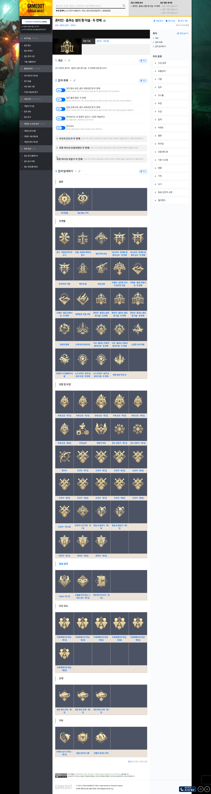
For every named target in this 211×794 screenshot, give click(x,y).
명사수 (64, 471)
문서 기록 (182, 21)
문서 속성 (170, 21)
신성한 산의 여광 (137, 345)
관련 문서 (158, 21)
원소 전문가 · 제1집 (119, 443)
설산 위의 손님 (101, 254)
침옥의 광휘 (64, 345)
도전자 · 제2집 (101, 471)
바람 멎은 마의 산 (119, 375)
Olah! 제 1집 (64, 596)
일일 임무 (63, 564)
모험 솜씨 (83, 443)
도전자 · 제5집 (64, 498)
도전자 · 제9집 (138, 498)
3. (56, 171)
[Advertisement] (101, 34)
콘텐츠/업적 (64, 26)
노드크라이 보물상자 (72, 11)
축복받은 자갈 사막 (82, 314)
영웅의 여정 (101, 443)
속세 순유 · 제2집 (82, 416)
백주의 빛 (83, 284)
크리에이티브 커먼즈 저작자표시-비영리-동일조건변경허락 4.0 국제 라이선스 (98, 774)
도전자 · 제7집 (101, 498)
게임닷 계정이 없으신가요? (31, 26)
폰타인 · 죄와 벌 (103, 41)
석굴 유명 (101, 284)
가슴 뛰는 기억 (82, 213)
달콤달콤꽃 (107, 11)
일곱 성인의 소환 (82, 753)
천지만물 (64, 213)
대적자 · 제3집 (101, 556)
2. (56, 80)
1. (56, 60)
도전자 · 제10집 (64, 527)
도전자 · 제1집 (82, 471)
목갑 (83, 11)
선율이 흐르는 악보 (101, 753)
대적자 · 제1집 (64, 556)
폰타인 (73, 26)
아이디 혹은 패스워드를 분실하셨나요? (34, 29)
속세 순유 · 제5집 (138, 416)
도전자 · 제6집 (82, 498)
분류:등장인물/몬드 (94, 11)
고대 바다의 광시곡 (82, 345)
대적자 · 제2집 (82, 556)
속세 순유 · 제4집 (119, 416)
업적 (57, 68)
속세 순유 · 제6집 (64, 443)
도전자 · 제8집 (119, 498)
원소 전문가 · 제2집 (138, 443)
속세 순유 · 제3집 (101, 416)
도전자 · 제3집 (119, 471)
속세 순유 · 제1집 (64, 416)
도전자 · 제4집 (138, 471)
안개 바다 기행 (64, 284)
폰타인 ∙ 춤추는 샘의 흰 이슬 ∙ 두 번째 (146, 6)
